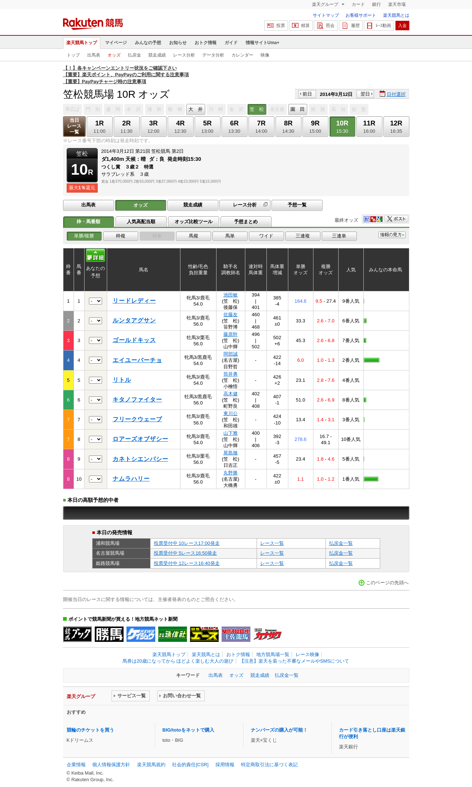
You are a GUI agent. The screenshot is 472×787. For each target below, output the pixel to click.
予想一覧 (297, 205)
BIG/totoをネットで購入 (188, 730)
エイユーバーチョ (137, 360)
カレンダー (242, 55)
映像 (265, 55)
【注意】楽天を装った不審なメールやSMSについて (294, 661)
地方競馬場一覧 (272, 654)
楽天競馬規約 (151, 764)
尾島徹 (230, 452)
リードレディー (134, 301)
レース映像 (307, 654)
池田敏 (230, 295)
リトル (122, 380)
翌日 (365, 94)
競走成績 (157, 55)
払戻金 (134, 55)
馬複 (193, 236)
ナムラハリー (131, 479)
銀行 (376, 4)
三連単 (339, 236)
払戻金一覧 (341, 543)
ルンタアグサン (134, 320)
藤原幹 (230, 334)
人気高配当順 (141, 221)
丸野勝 (230, 473)
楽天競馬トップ (81, 42)
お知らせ (178, 42)
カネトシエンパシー (140, 459)
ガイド (231, 42)
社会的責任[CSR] (190, 764)
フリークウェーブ (137, 419)
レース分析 (184, 55)
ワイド (266, 236)
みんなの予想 (148, 42)
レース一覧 (272, 543)
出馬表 (93, 55)
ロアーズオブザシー (140, 439)
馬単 (230, 236)
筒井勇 (230, 374)
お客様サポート (361, 15)
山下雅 (230, 433)
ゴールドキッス (134, 340)
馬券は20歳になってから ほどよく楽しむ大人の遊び (177, 661)
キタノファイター (137, 399)
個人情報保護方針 (111, 764)
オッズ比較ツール (193, 221)
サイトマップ (326, 15)
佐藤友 (230, 314)
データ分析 (213, 55)
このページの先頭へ (387, 582)
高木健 (230, 393)
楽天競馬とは (396, 15)
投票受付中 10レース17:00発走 (187, 543)
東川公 (230, 413)
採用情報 (224, 764)
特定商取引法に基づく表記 (269, 764)
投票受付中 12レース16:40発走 (187, 563)
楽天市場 (397, 4)
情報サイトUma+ (263, 42)
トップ (73, 55)
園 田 (297, 109)
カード (358, 4)
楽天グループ (325, 4)
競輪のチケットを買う (90, 730)
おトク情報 (206, 42)
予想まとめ (246, 221)
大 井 (195, 109)
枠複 (120, 236)
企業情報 (76, 764)
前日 (307, 94)
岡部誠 (230, 354)
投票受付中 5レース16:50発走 (185, 553)
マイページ (116, 42)
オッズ (114, 55)
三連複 (303, 236)
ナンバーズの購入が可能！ (279, 730)
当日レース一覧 (74, 126)
